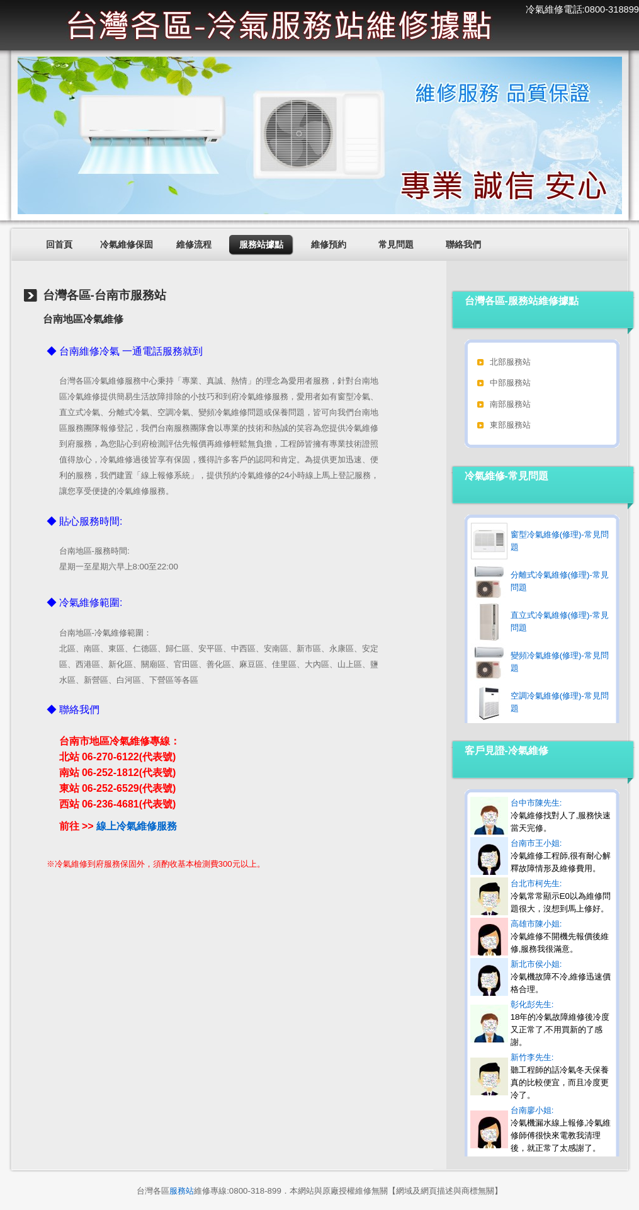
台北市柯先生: (561, 896)
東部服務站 (510, 425)
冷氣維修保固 (126, 244)
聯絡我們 (463, 244)
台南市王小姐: (561, 855)
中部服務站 (510, 382)
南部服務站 (510, 404)
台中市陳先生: (561, 815)
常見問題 (396, 244)
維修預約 (328, 244)
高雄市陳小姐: (560, 936)
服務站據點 (261, 244)
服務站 (181, 1191)
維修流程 (194, 244)
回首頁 (59, 244)
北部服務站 (510, 362)
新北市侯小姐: (561, 976)
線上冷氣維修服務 (136, 826)
